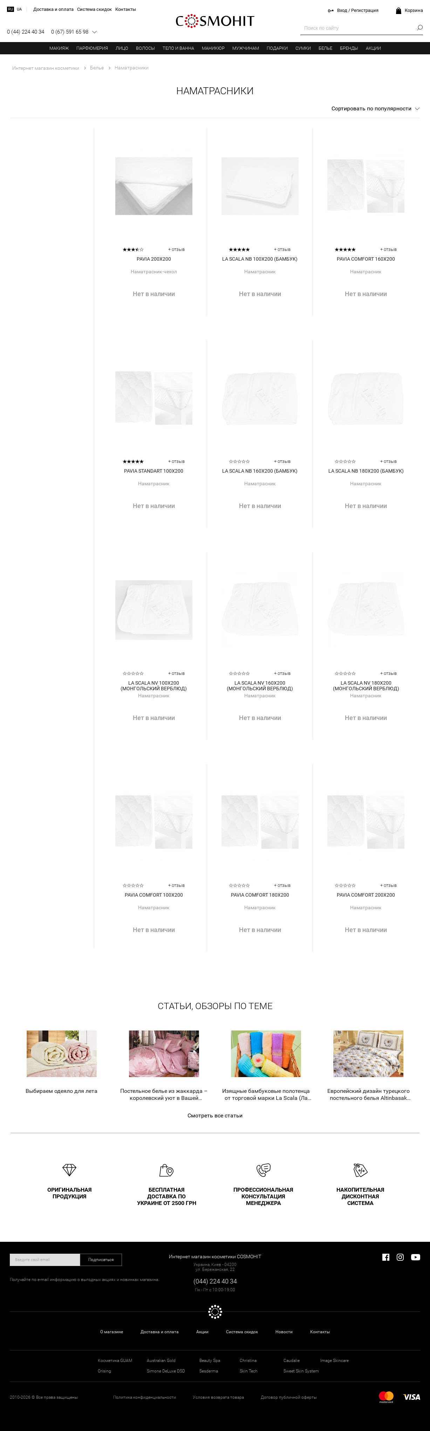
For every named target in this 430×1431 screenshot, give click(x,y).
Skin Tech (249, 1371)
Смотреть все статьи (215, 1115)
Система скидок (242, 1331)
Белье (325, 48)
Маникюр (213, 48)
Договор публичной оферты (289, 1397)
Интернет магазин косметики (45, 68)
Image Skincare (334, 1360)
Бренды (349, 48)
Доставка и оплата (160, 1331)
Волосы (145, 48)
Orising (104, 1371)
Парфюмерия (92, 48)
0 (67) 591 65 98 (69, 32)
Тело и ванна (178, 48)
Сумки (303, 48)
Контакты (320, 1331)
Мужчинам (245, 48)
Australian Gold (161, 1360)
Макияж (59, 48)
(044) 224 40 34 (215, 1281)
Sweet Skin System (301, 1371)
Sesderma (208, 1371)
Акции (373, 48)
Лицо (122, 48)
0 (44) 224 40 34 (25, 32)
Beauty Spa (209, 1360)
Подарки (277, 48)
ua (19, 9)
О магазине (111, 1331)
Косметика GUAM (115, 1360)
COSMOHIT (215, 21)
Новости (284, 1331)
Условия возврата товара (218, 1397)
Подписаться (101, 1259)
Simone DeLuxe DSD (166, 1371)
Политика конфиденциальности (144, 1397)
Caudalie (292, 1360)
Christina (248, 1360)
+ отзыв (176, 249)
